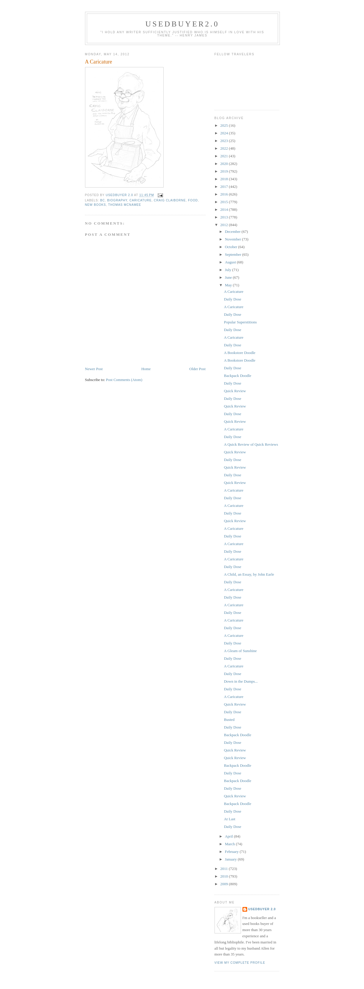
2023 (224, 140)
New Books (95, 204)
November (233, 239)
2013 (224, 217)
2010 (224, 876)
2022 (224, 148)
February (232, 851)
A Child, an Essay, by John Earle (249, 574)
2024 (224, 133)
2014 (224, 209)
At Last (229, 819)
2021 (224, 156)
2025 (224, 125)
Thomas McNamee (124, 204)
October (231, 247)
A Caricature (233, 291)
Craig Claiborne (170, 200)
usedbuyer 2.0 (262, 909)
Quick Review (235, 391)
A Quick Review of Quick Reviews (251, 444)
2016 (224, 194)
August (231, 262)
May (229, 285)
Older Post (197, 369)
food (193, 200)
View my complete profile (240, 962)
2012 (224, 225)
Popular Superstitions (240, 322)
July (228, 270)
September (233, 254)
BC (102, 200)
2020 (224, 163)
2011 (224, 868)
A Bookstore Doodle (239, 352)
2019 (224, 171)
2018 (224, 179)
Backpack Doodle (237, 375)
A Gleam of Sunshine (240, 651)
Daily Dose (232, 299)
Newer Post (94, 369)
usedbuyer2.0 (182, 24)
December (233, 231)
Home (146, 369)
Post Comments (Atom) (124, 379)
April (229, 836)
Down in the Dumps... (241, 681)
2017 (224, 186)
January (231, 859)
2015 (224, 202)
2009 (224, 884)
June (229, 277)
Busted (229, 719)
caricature (140, 200)
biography (117, 200)
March (230, 844)
